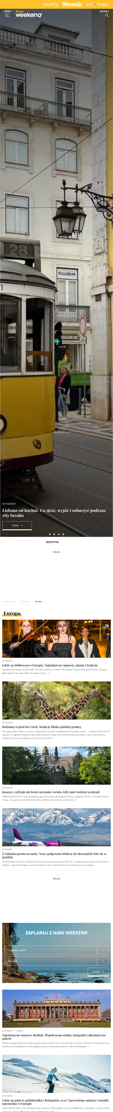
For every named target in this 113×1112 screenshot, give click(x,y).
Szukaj (96, 999)
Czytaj (15, 553)
